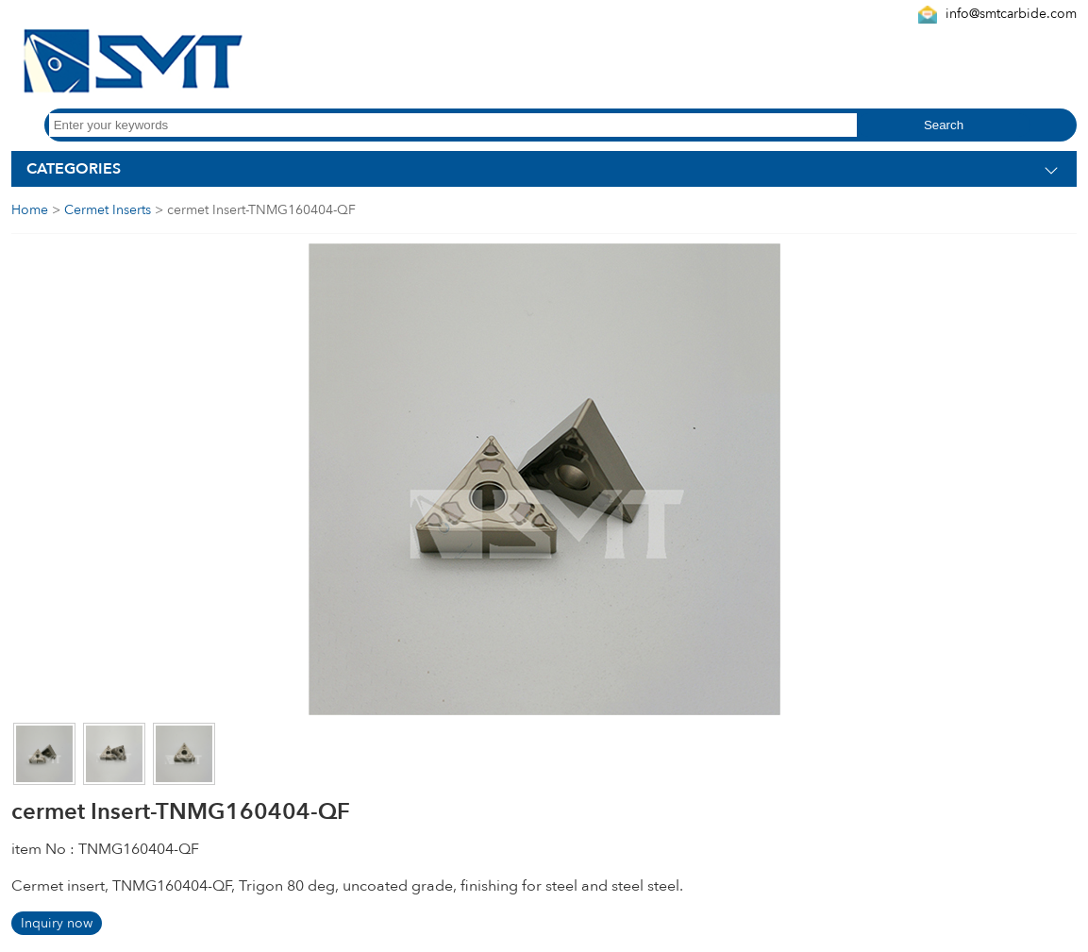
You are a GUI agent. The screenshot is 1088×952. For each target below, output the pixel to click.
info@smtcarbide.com (1011, 14)
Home (29, 210)
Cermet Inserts (107, 210)
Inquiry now (56, 923)
